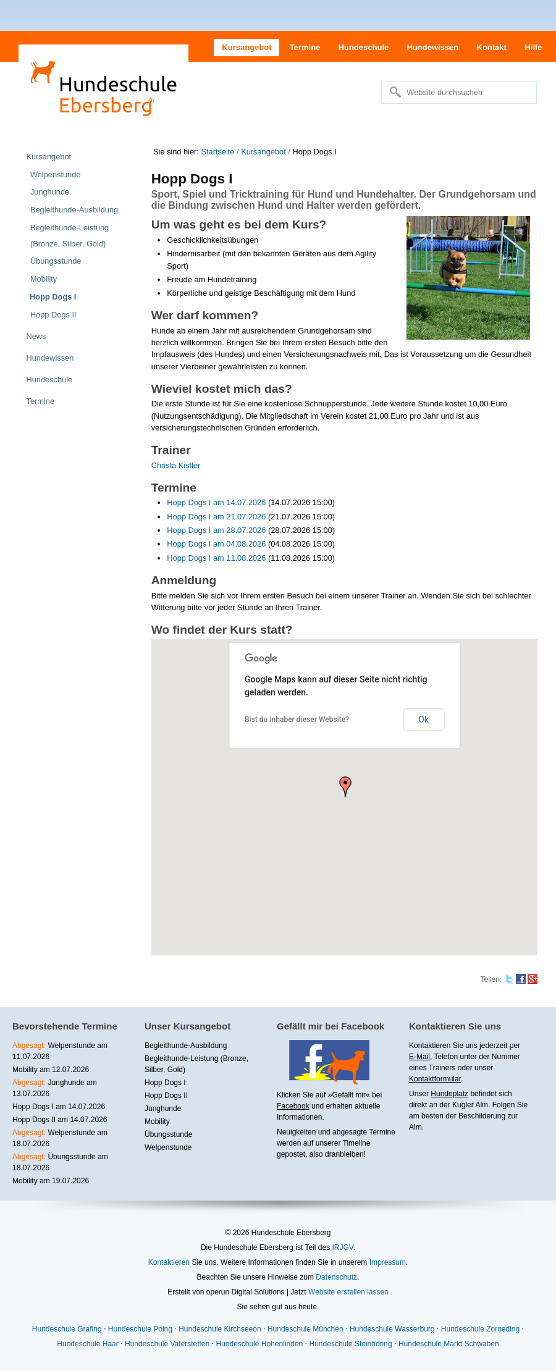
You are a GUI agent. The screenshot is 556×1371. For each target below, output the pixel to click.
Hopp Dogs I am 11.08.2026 (216, 558)
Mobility (157, 1121)
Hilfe (533, 47)
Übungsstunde (168, 1134)
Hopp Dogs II (166, 1095)
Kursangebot (246, 47)
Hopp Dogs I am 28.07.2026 (216, 530)
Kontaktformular (435, 1079)
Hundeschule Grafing (67, 1329)
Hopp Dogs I (165, 1082)
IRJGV (342, 1247)
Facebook (293, 1106)
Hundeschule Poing (140, 1329)
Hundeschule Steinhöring (351, 1344)
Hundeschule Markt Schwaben (448, 1344)
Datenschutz (336, 1277)
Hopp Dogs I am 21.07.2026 (216, 516)
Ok (423, 719)
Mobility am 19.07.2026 (50, 1180)
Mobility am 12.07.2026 (50, 1069)
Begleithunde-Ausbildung (186, 1045)
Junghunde (163, 1108)
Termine (305, 47)
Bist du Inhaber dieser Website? (297, 719)
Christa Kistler (176, 465)
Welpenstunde (168, 1147)
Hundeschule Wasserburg (392, 1329)
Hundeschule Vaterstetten (167, 1344)
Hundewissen (432, 47)
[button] (345, 786)
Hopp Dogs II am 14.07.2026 (59, 1119)
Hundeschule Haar (87, 1344)
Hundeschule (364, 47)
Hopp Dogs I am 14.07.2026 (216, 502)
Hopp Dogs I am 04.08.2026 (216, 543)
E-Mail (419, 1056)
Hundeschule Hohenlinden (259, 1344)
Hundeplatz (449, 1093)
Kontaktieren (169, 1262)
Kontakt (492, 47)
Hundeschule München (305, 1329)
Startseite (217, 151)
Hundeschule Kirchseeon (220, 1329)
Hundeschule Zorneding (480, 1329)
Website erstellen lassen (348, 1292)
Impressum (387, 1262)
